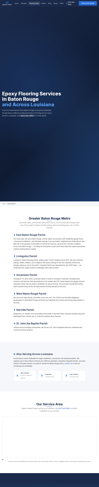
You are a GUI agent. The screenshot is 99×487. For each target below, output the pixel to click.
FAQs (61, 3)
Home (17, 3)
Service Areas (34, 3)
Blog (49, 3)
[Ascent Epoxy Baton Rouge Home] (7, 3)
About (56, 3)
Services (24, 3)
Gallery (43, 3)
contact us (68, 365)
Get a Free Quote (88, 3)
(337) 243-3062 (70, 3)
